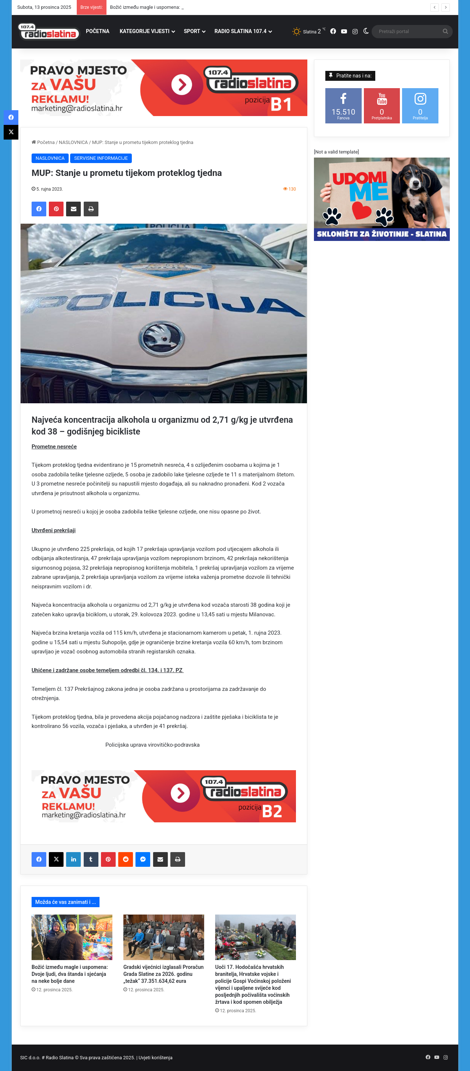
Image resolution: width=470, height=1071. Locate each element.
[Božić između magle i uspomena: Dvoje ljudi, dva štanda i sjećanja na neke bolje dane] (72, 937)
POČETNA (97, 31)
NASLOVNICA (73, 142)
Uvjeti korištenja (156, 1057)
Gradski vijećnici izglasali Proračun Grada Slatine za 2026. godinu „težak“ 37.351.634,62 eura (163, 974)
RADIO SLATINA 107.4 (240, 31)
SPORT (192, 31)
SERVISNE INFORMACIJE (101, 158)
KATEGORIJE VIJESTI (145, 31)
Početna (43, 142)
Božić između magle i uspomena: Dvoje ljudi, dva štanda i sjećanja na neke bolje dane (70, 974)
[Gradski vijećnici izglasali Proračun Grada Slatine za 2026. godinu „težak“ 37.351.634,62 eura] (163, 937)
